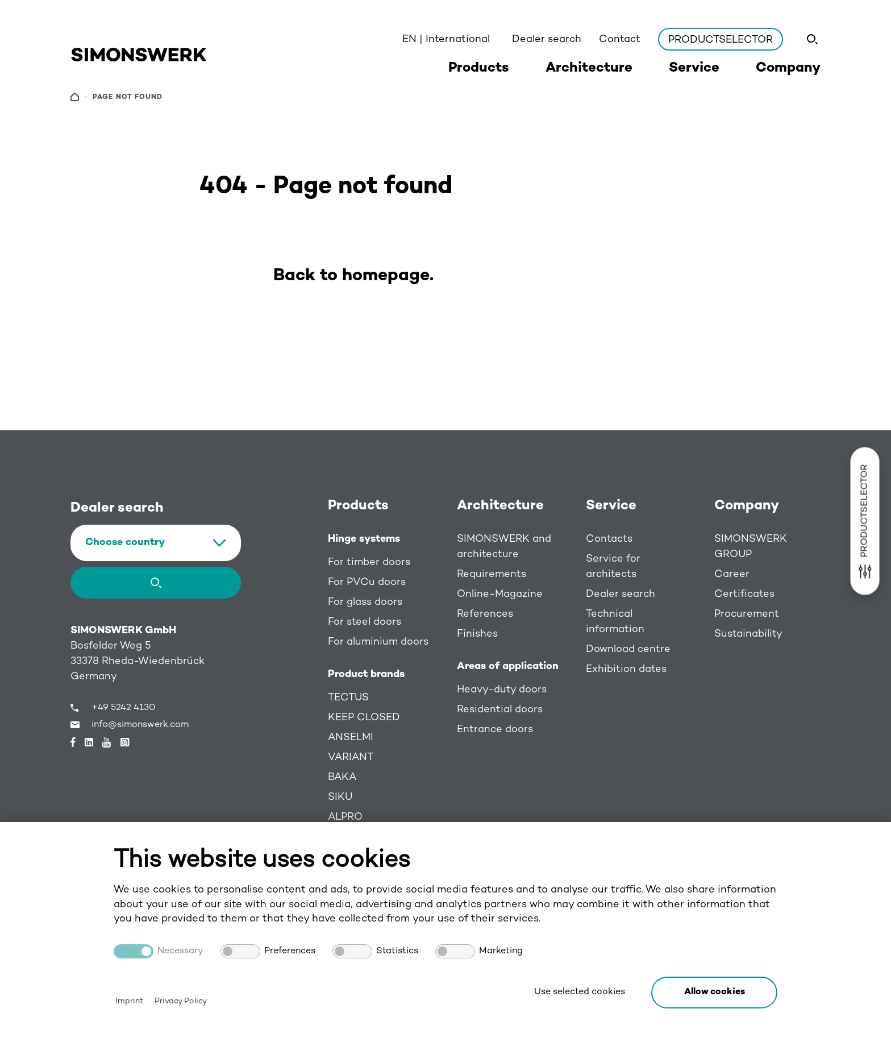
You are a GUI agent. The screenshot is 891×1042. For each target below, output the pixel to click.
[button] (714, 992)
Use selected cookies (579, 992)
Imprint (129, 1001)
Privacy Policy (181, 1001)
